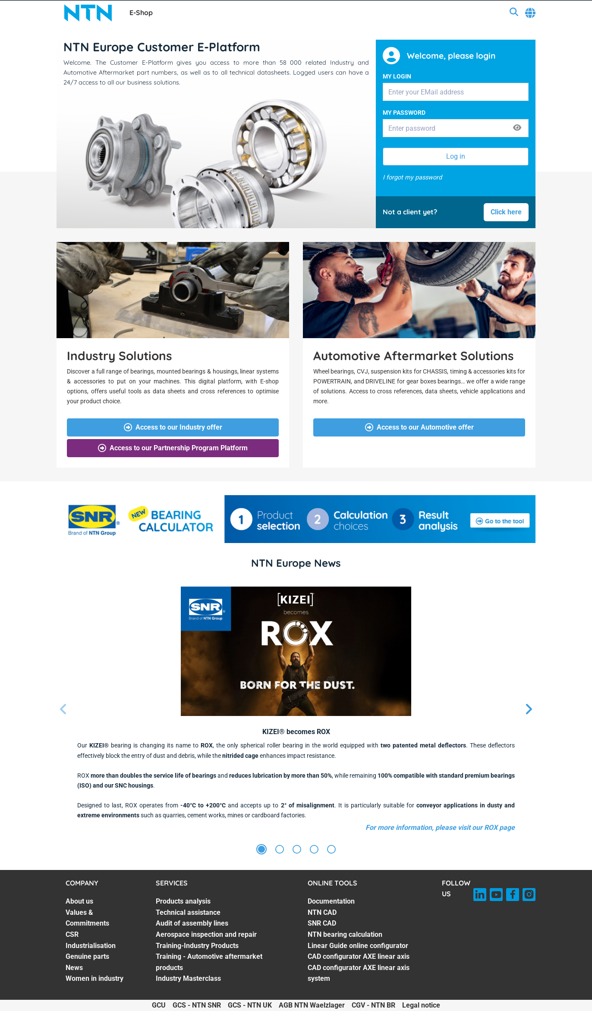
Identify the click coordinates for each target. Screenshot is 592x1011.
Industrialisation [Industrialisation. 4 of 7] (91, 946)
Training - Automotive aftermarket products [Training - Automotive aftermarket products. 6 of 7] (209, 962)
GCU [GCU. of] (159, 1005)
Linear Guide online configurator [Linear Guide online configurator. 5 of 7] (358, 946)
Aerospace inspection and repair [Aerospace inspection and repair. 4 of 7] (206, 934)
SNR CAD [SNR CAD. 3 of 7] (322, 923)
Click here (506, 212)
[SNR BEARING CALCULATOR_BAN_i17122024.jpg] (296, 519)
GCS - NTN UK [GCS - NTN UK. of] (250, 1005)
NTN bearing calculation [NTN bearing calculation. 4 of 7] (345, 934)
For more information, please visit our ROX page (440, 827)
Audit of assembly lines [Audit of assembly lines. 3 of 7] (192, 923)
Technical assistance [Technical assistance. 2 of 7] (188, 912)
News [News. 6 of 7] (74, 968)
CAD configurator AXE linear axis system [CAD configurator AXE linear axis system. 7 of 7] (358, 973)
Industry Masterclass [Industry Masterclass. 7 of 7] (188, 978)
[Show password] (517, 128)
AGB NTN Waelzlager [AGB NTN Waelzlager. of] (312, 1005)
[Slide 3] (296, 850)
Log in (455, 156)
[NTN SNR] (88, 13)
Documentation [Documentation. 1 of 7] (331, 901)
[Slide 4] (314, 850)
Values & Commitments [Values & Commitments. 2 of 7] (87, 918)
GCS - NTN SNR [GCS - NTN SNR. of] (197, 1005)
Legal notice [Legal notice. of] (421, 1005)
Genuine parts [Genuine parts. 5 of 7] (87, 956)
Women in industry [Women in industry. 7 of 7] (94, 978)
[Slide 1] (261, 850)
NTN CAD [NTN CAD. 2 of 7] (322, 912)
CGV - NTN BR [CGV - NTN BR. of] (373, 1005)
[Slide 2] (279, 850)
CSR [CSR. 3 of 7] (72, 934)
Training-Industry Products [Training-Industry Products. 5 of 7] (197, 946)
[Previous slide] (63, 709)
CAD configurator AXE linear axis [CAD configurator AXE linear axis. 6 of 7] (358, 956)
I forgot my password (412, 177)
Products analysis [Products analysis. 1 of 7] (183, 901)
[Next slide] (528, 709)
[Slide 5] (331, 850)
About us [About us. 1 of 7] (79, 901)
